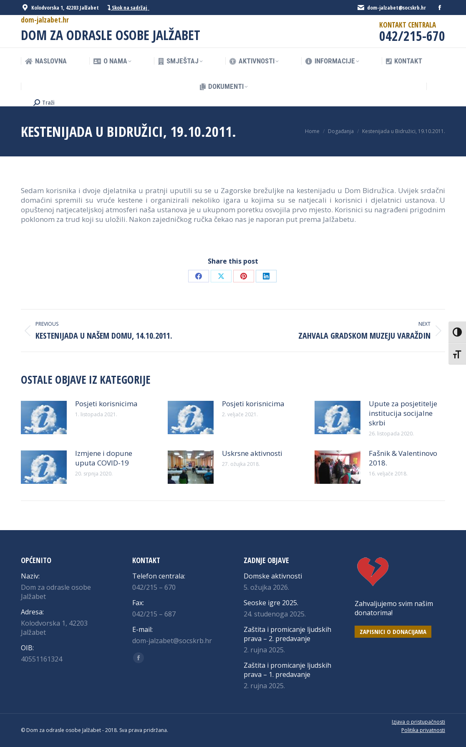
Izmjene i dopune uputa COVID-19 (103, 458)
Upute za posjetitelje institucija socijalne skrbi (403, 413)
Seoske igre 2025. (271, 602)
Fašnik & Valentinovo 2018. (403, 458)
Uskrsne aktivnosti (252, 453)
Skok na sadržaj (128, 8)
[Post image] (44, 417)
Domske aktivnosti (273, 576)
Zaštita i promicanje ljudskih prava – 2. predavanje (287, 634)
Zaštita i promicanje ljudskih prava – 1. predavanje (287, 670)
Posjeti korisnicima (106, 403)
